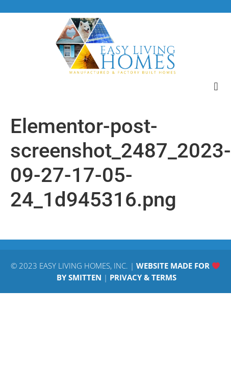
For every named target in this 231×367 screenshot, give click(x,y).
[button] (216, 86)
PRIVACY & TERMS (143, 277)
